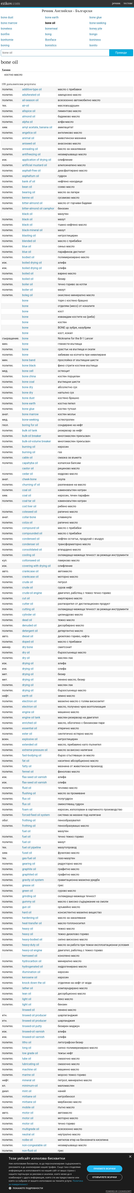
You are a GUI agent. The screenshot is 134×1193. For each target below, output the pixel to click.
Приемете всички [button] (105, 1168)
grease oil (28, 885)
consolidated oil (32, 549)
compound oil (30, 528)
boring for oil (30, 425)
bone (25, 300)
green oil (27, 890)
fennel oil (28, 771)
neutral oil (28, 1134)
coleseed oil (29, 511)
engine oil (28, 712)
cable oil (27, 457)
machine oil (29, 1069)
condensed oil (30, 538)
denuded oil (29, 625)
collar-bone (29, 517)
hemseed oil (29, 955)
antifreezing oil (31, 154)
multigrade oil (30, 1129)
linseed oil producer (34, 1015)
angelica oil (29, 132)
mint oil (26, 1091)
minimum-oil (30, 1085)
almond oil (28, 116)
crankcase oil (30, 571)
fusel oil (27, 852)
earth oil (27, 695)
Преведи (121, 52)
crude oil (27, 582)
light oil (26, 999)
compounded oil (32, 533)
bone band (28, 360)
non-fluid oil (29, 1150)
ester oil (27, 733)
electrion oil (29, 701)
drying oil (28, 663)
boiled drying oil (32, 262)
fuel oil (26, 831)
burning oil (28, 446)
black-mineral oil (32, 230)
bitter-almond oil (32, 203)
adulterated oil (31, 94)
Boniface (50, 39)
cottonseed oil (31, 560)
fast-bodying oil (31, 755)
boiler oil (27, 284)
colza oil (27, 522)
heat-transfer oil (32, 923)
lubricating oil (30, 1064)
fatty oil (26, 766)
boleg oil (27, 295)
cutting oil (28, 609)
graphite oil (29, 869)
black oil (27, 214)
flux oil (26, 798)
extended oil (29, 744)
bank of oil (28, 181)
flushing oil (29, 793)
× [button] (130, 1156)
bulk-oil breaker (31, 436)
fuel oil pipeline (31, 847)
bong (48, 34)
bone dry (27, 387)
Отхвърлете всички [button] (104, 1177)
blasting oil (29, 235)
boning (5, 45)
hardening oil (30, 917)
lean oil (26, 993)
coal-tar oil (28, 501)
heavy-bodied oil (32, 939)
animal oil (28, 138)
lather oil (27, 988)
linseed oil (28, 1010)
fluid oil (26, 788)
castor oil (28, 468)
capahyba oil (30, 463)
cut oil (26, 598)
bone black (29, 365)
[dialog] (67, 1173)
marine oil (28, 1074)
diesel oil (27, 636)
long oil (26, 1047)
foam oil (27, 809)
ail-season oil (30, 100)
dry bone (27, 647)
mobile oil (28, 1107)
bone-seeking (98, 23)
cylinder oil (28, 614)
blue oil (26, 246)
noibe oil (27, 1139)
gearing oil (28, 863)
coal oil (26, 490)
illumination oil (31, 972)
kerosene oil (29, 977)
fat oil (25, 760)
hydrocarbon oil (31, 961)
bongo (93, 34)
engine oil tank (31, 717)
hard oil (26, 912)
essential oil (29, 728)
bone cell (27, 371)
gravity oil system (33, 880)
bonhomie (7, 39)
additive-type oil (32, 89)
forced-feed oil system (36, 815)
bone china (29, 376)
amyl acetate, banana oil (37, 127)
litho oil (26, 1042)
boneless (6, 28)
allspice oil (28, 111)
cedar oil (27, 473)
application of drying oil (36, 159)
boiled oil (27, 273)
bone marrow (9, 23)
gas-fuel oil (29, 858)
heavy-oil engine (32, 950)
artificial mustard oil (34, 165)
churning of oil (31, 484)
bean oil (27, 186)
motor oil (27, 1112)
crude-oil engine (32, 593)
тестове (128, 3)
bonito (93, 45)
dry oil (26, 652)
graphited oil (30, 874)
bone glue (96, 17)
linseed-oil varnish (33, 1031)
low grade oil (30, 1053)
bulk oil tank (29, 430)
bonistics (51, 45)
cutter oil (27, 603)
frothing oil (29, 820)
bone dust (7, 17)
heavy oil (27, 928)
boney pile (96, 28)
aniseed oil (29, 143)
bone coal (28, 381)
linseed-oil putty (32, 1026)
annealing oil (30, 149)
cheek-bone (29, 479)
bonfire (5, 34)
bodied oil (28, 257)
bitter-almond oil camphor (38, 208)
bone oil (50, 23)
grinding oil (29, 896)
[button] (46, 1188)
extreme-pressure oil (34, 750)
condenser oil (30, 544)
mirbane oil (29, 1096)
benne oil (28, 197)
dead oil (27, 620)
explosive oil (30, 739)
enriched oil (29, 723)
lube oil (26, 1058)
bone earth (51, 17)
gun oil (26, 907)
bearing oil (28, 192)
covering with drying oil (36, 566)
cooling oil (28, 555)
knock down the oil (33, 982)
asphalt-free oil (31, 170)
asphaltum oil (30, 176)
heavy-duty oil (30, 945)
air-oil (25, 105)
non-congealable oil (34, 1145)
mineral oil (28, 1080)
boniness (95, 39)
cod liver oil (29, 506)
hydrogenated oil (32, 966)
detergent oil (30, 630)
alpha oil (27, 121)
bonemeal (51, 28)
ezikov (10, 3)
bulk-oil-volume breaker (36, 441)
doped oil (28, 641)
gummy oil (28, 901)
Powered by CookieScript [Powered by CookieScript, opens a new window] (118, 1191)
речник (116, 3)
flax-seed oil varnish (34, 777)
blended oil (29, 241)
